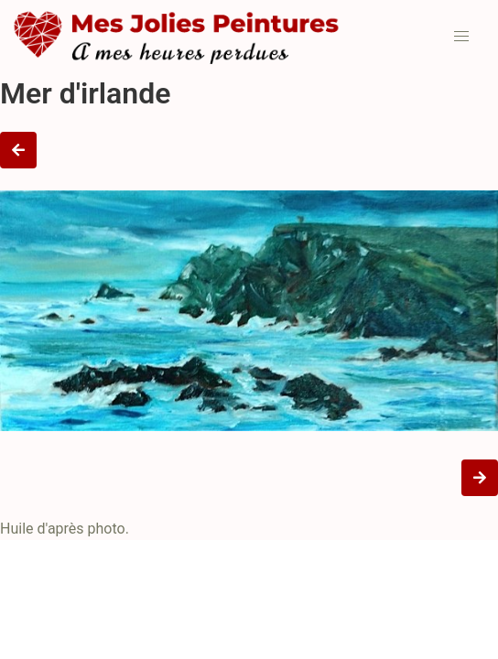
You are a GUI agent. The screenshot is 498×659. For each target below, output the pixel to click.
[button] (461, 36)
